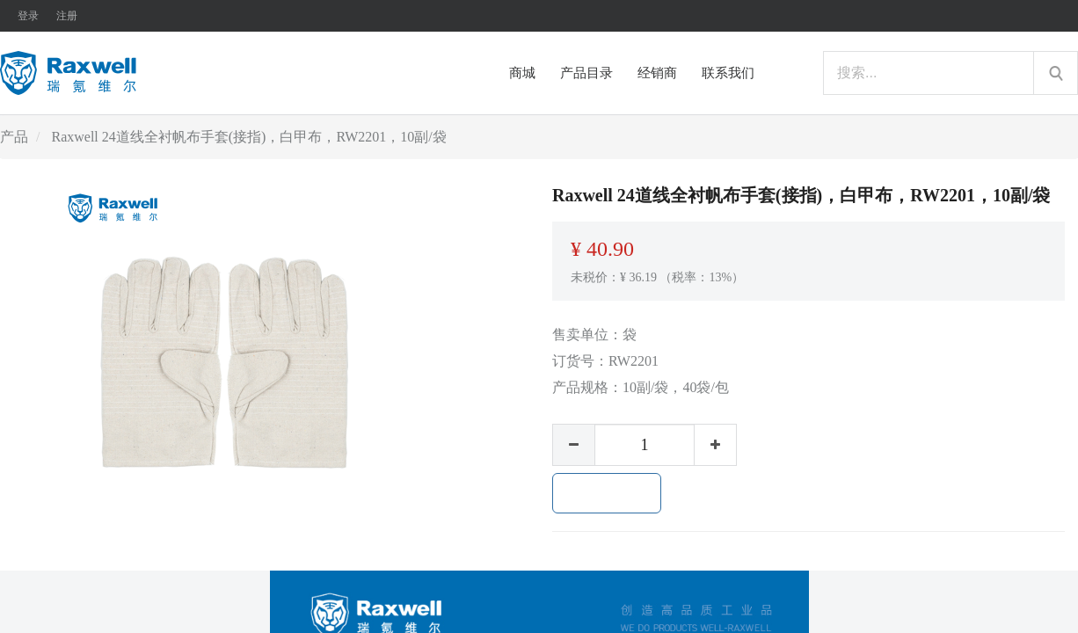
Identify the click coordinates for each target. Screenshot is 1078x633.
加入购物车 (606, 493)
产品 (14, 136)
